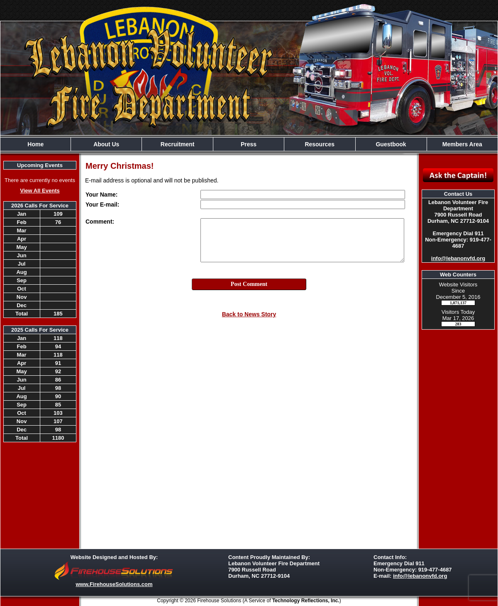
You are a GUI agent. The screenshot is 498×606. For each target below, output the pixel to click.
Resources (319, 144)
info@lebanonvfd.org (458, 258)
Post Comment (249, 284)
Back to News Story (249, 314)
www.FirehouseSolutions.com (114, 584)
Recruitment (178, 144)
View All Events (39, 190)
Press (248, 144)
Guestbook (391, 144)
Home (35, 144)
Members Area (462, 144)
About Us (106, 144)
